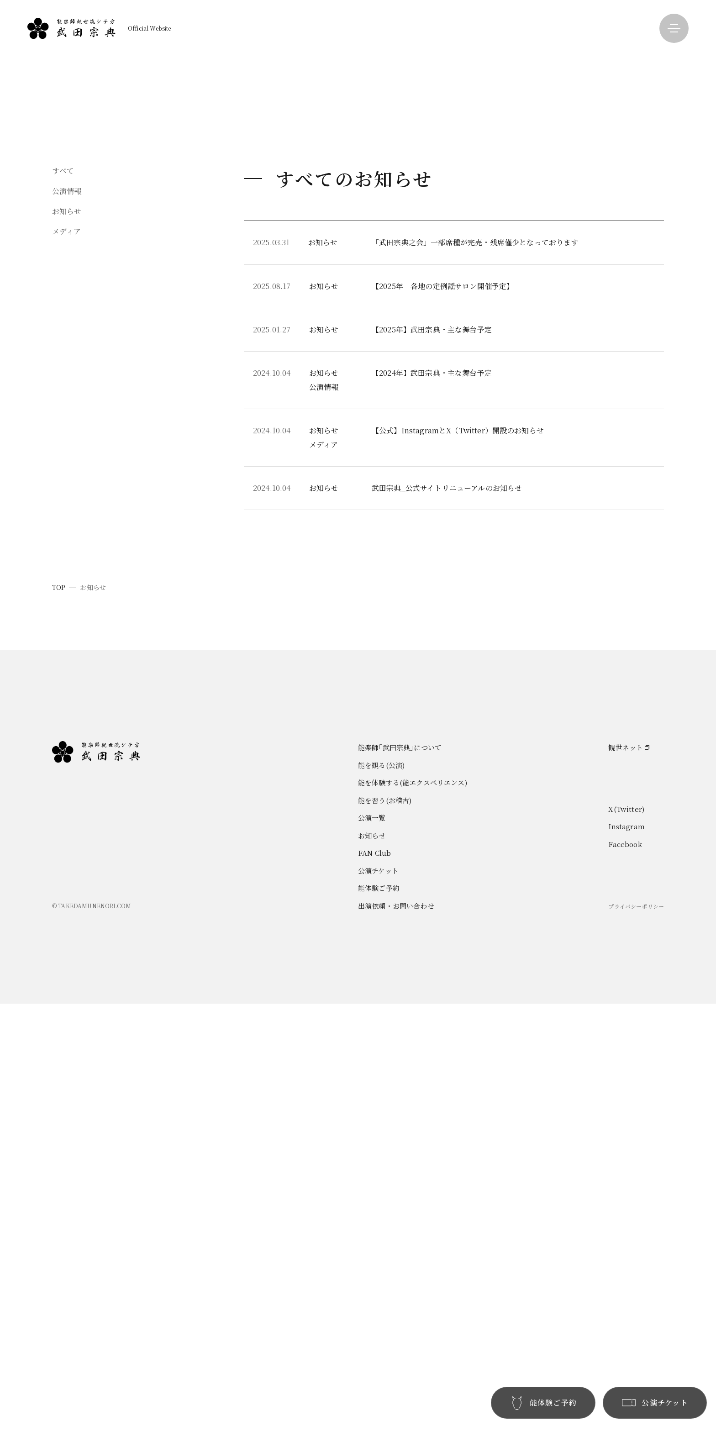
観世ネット (625, 1180)
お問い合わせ (668, 93)
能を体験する (558, 76)
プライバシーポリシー (636, 1339)
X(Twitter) (626, 1242)
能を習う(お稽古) (384, 1233)
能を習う (552, 93)
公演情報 (67, 351)
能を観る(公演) (381, 1198)
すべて (63, 331)
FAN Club (663, 76)
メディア (66, 392)
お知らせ (661, 59)
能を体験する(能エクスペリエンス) (412, 1216)
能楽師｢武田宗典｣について (579, 43)
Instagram (626, 1259)
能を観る (552, 59)
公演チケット (378, 1304)
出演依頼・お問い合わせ (396, 1339)
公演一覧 (661, 43)
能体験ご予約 (379, 1321)
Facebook (625, 1277)
